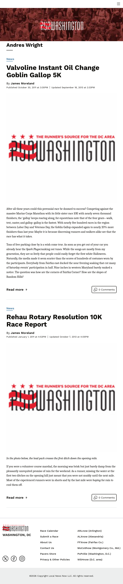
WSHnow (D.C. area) (90, 559)
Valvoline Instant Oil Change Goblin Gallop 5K (52, 71)
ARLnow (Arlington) (90, 530)
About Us (46, 542)
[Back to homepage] (15, 527)
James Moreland (22, 83)
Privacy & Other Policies (55, 559)
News (10, 59)
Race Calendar (49, 530)
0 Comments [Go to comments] (107, 289)
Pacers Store (48, 553)
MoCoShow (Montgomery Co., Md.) (99, 548)
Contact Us (47, 548)
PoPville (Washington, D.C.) (94, 553)
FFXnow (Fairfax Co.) (90, 542)
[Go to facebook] (14, 559)
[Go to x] (5, 559)
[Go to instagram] (22, 559)
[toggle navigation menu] (118, 4)
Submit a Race (49, 536)
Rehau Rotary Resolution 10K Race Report (54, 320)
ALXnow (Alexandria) (90, 536)
